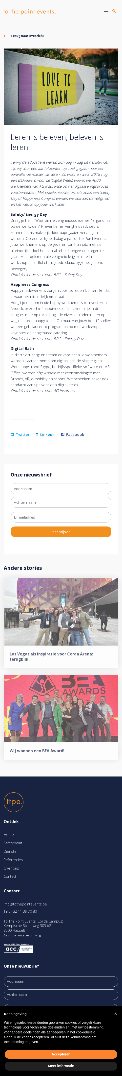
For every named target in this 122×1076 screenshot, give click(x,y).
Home (9, 834)
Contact (10, 876)
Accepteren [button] (61, 1054)
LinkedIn (45, 434)
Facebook (72, 434)
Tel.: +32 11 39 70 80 (20, 911)
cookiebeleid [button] (85, 1032)
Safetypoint (13, 843)
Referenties (13, 859)
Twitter (20, 434)
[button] (116, 1014)
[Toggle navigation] (106, 11)
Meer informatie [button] (61, 1066)
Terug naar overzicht (27, 35)
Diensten (11, 851)
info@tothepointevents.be (25, 904)
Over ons (11, 868)
